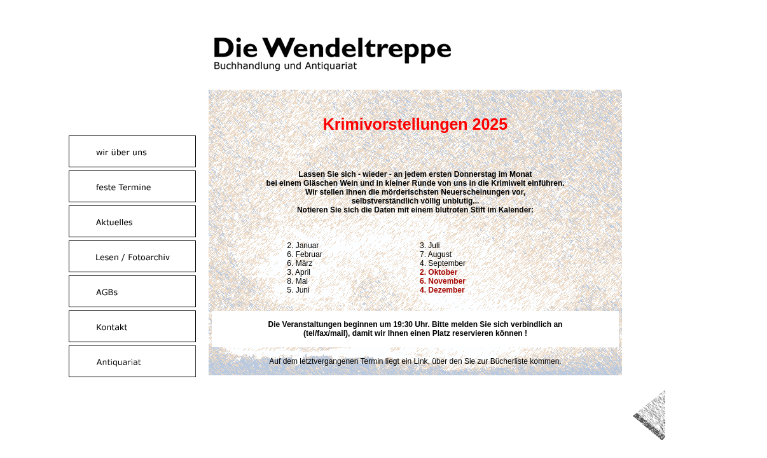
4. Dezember (442, 290)
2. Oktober (438, 272)
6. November (443, 281)
